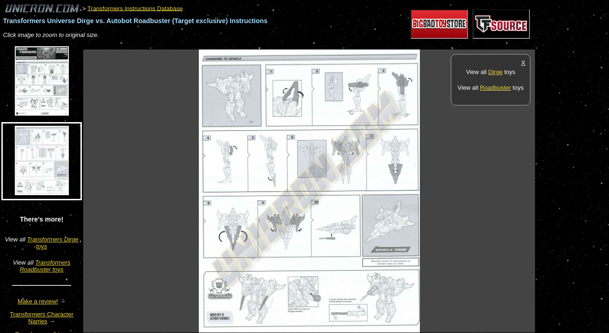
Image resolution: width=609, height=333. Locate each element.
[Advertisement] (251, 44)
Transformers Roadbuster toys (45, 266)
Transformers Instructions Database (135, 8)
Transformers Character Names (42, 318)
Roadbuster (495, 87)
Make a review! (38, 301)
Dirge (495, 71)
